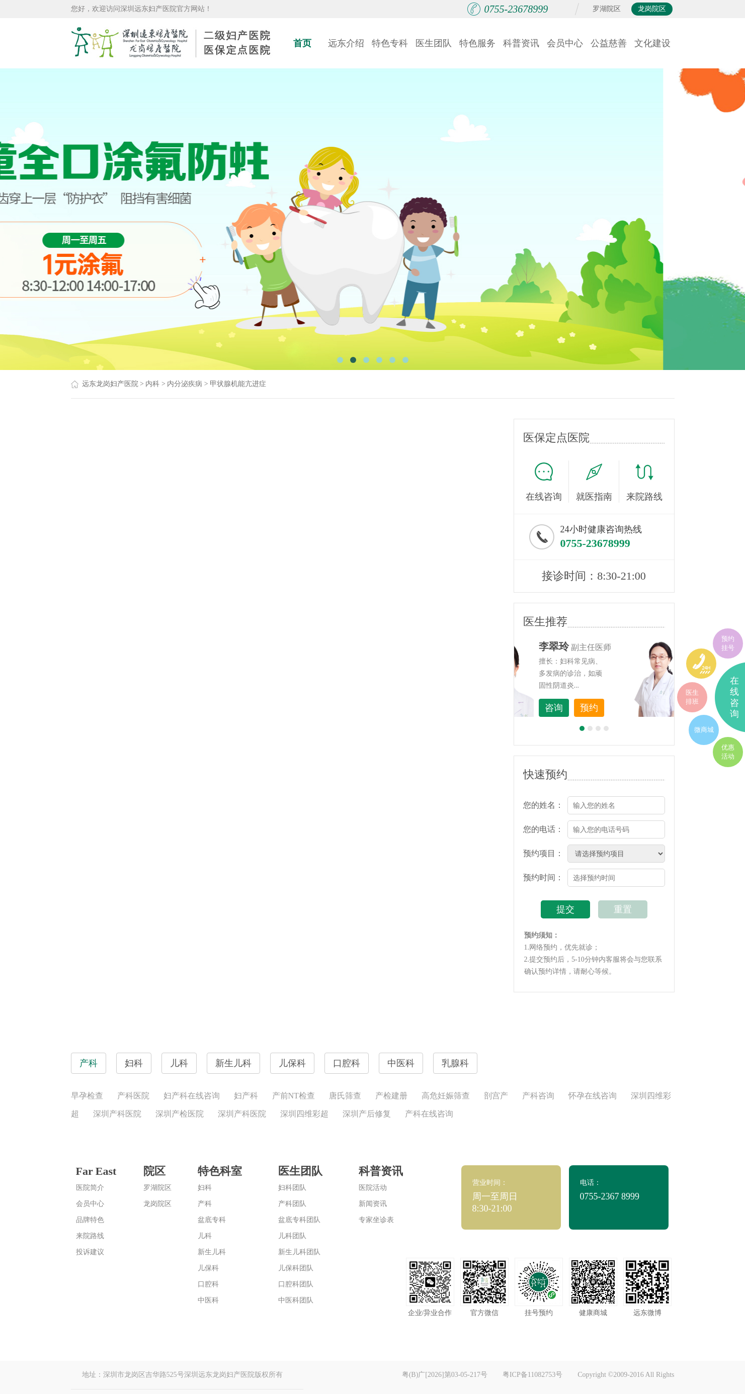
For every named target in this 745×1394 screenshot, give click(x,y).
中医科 (208, 1300)
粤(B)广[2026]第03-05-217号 (444, 1374)
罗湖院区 (607, 9)
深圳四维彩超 (304, 1113)
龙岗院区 (652, 9)
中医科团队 (295, 1300)
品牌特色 (90, 1220)
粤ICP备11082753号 (532, 1374)
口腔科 (208, 1284)
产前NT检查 (293, 1095)
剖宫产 (496, 1095)
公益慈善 (609, 43)
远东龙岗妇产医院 (110, 384)
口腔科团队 (295, 1284)
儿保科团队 (295, 1268)
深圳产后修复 (367, 1113)
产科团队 (292, 1203)
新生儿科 (212, 1252)
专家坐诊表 (376, 1220)
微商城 (704, 729)
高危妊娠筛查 (446, 1095)
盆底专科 (212, 1220)
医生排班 (692, 697)
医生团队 (434, 43)
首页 (302, 43)
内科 (152, 384)
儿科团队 (292, 1236)
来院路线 (644, 483)
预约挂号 (727, 643)
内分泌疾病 (184, 384)
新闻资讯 (373, 1203)
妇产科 (246, 1095)
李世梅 (610, 646)
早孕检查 (87, 1095)
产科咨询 (538, 1095)
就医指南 (597, 481)
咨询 (610, 708)
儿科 (205, 1236)
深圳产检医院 (179, 1113)
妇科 (205, 1187)
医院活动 (373, 1187)
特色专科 (390, 43)
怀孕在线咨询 (592, 1095)
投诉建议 (90, 1252)
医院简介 (90, 1187)
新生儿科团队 (299, 1252)
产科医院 (133, 1095)
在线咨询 (547, 481)
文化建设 (652, 43)
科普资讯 (521, 43)
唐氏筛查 (345, 1095)
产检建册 (391, 1095)
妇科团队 (292, 1187)
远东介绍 (346, 43)
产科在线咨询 (429, 1113)
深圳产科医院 (117, 1113)
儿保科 (208, 1268)
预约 (645, 708)
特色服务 (477, 43)
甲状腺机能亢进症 (238, 384)
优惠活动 (727, 752)
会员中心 (565, 43)
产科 (205, 1203)
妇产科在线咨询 (191, 1095)
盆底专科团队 (299, 1220)
